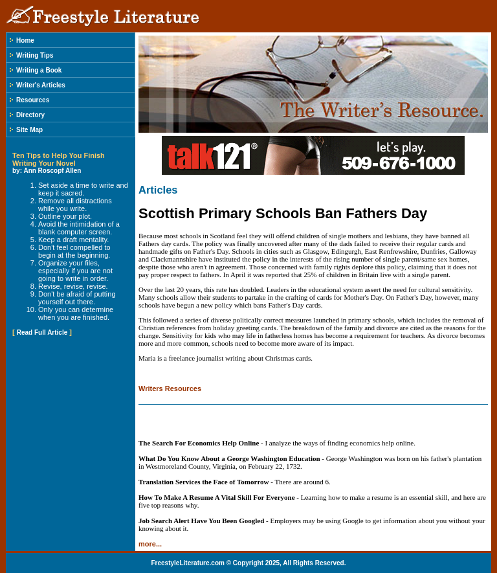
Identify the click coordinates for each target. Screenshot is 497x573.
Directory (30, 114)
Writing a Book (38, 70)
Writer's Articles (40, 85)
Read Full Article (42, 332)
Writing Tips (34, 55)
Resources (32, 100)
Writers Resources (169, 388)
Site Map (29, 129)
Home (25, 40)
